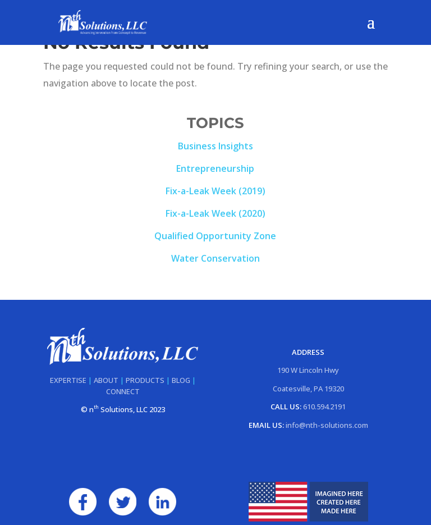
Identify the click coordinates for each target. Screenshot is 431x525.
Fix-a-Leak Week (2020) (215, 213)
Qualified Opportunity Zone (215, 236)
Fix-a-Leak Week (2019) (215, 191)
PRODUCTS (145, 380)
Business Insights (215, 146)
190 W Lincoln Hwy (308, 370)
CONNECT (123, 391)
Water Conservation (215, 258)
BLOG (181, 380)
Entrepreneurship (215, 168)
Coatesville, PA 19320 (308, 389)
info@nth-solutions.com (327, 425)
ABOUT (106, 380)
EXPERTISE (68, 380)
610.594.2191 (324, 406)
